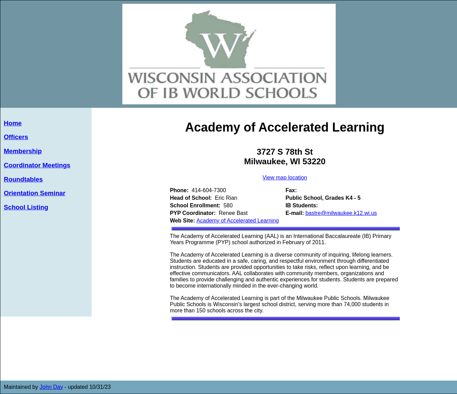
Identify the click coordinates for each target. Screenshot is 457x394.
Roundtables (23, 179)
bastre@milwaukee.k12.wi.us (341, 213)
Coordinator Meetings (37, 165)
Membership (23, 151)
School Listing (26, 207)
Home (13, 123)
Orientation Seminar (34, 193)
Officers (16, 137)
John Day (51, 387)
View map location (285, 177)
